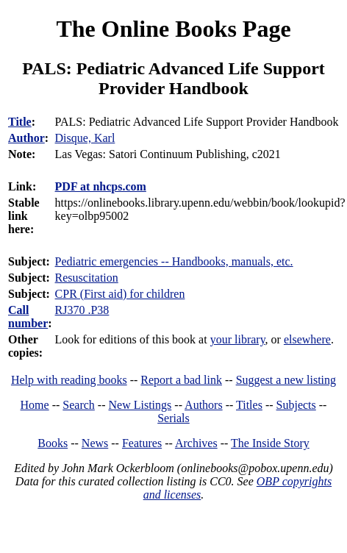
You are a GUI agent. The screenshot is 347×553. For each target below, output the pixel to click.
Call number (28, 316)
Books (52, 443)
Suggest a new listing (286, 380)
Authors (204, 405)
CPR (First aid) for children (120, 294)
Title (20, 121)
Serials (173, 418)
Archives (196, 443)
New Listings (140, 405)
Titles (249, 405)
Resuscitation (86, 277)
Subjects (296, 405)
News (95, 443)
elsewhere (307, 339)
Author (26, 138)
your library (237, 339)
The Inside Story (270, 443)
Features (142, 443)
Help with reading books (69, 380)
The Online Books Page (173, 28)
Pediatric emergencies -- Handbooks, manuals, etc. (174, 261)
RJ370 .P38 (82, 310)
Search (78, 405)
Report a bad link (181, 380)
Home (35, 405)
